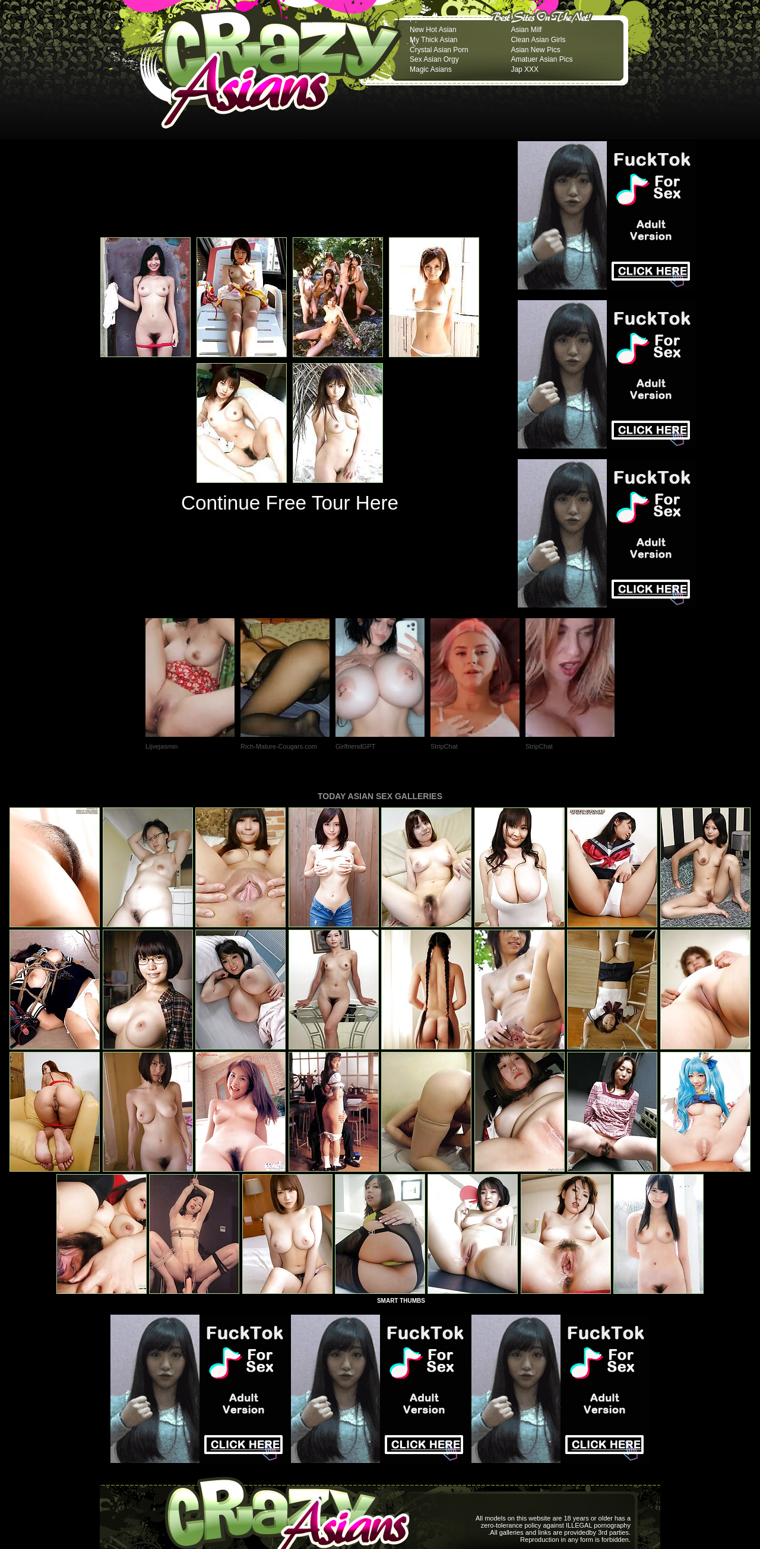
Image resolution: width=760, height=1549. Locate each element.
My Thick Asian (433, 40)
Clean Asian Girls (538, 40)
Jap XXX (525, 69)
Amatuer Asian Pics (541, 59)
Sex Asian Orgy (434, 59)
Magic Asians (431, 69)
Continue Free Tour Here (289, 503)
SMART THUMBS (401, 1300)
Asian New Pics (535, 50)
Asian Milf (526, 30)
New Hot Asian (433, 30)
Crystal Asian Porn (439, 50)
